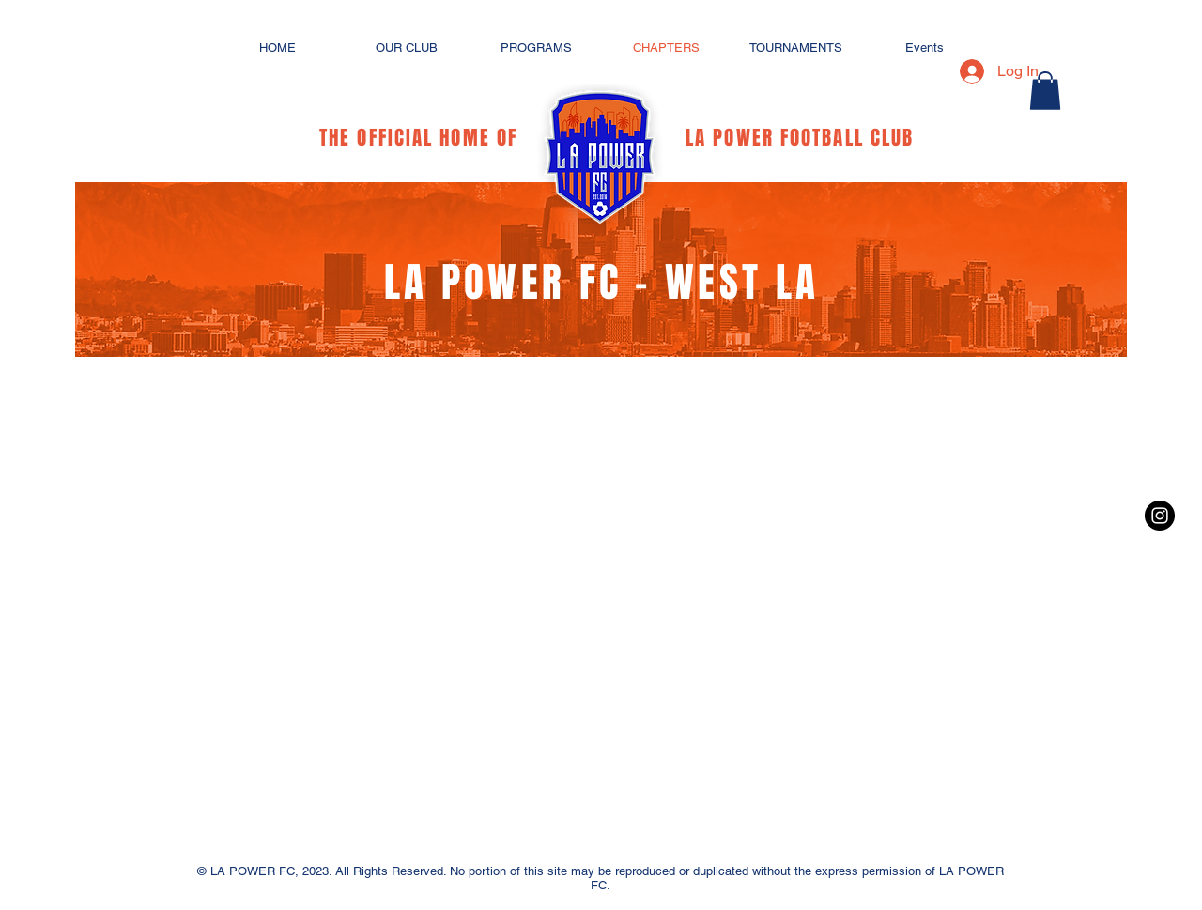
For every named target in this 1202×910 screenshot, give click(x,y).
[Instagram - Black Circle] (1160, 516)
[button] (1045, 90)
